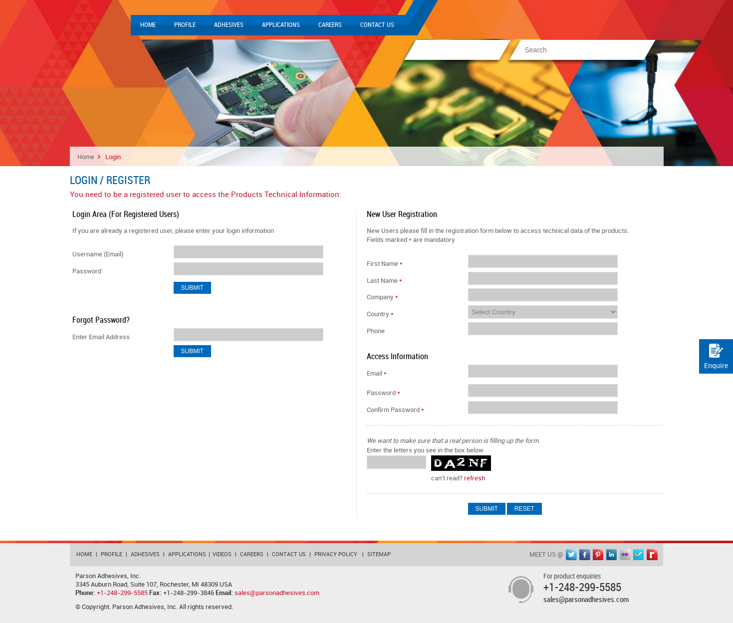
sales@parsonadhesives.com (277, 593)
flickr (625, 554)
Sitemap (379, 555)
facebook (584, 554)
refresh (474, 478)
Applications (281, 24)
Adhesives (229, 24)
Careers (330, 24)
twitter (571, 554)
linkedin (611, 554)
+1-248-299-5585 (122, 593)
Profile (185, 24)
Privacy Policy (335, 555)
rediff (652, 554)
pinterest (598, 554)
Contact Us (377, 24)
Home (148, 24)
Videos (222, 555)
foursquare (638, 554)
